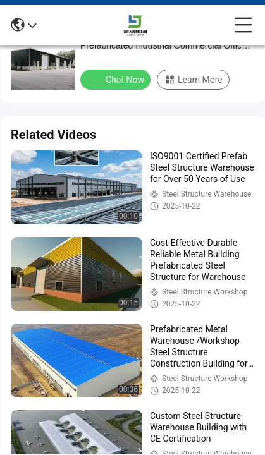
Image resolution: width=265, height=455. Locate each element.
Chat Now (116, 79)
